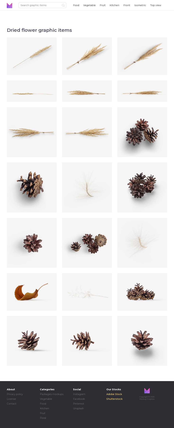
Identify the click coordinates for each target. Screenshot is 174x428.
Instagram (79, 394)
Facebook (79, 398)
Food (76, 5)
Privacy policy (15, 394)
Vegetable (89, 5)
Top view (155, 5)
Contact (11, 403)
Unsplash (78, 408)
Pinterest (78, 403)
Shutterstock (114, 398)
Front (126, 5)
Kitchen (114, 5)
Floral (43, 418)
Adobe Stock (114, 394)
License (11, 398)
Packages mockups (51, 394)
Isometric (140, 5)
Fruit (103, 5)
